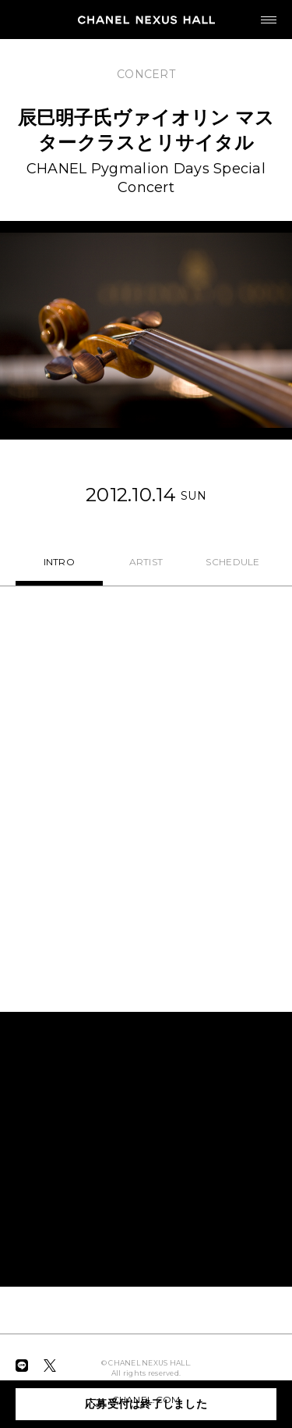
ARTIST (146, 562)
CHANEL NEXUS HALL (146, 19)
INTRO (59, 562)
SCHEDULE (232, 562)
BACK (23, 60)
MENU (260, 12)
